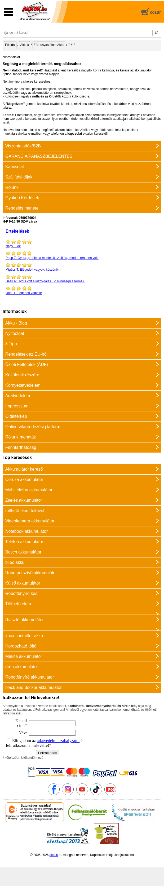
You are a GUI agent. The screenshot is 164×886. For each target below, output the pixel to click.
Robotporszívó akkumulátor (31, 572)
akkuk (54, 855)
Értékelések (17, 231)
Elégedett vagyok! (82, 290)
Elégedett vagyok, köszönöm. (82, 266)
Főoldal (10, 45)
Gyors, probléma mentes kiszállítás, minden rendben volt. (82, 255)
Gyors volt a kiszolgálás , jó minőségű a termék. (82, 278)
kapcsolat (74, 133)
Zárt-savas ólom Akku (49, 45)
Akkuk (24, 45)
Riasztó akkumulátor (24, 619)
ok (82, 243)
